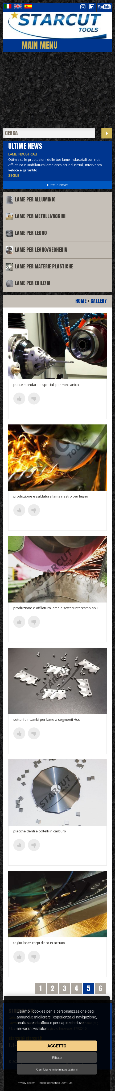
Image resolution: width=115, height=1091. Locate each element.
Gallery (99, 301)
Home (81, 301)
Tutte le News (57, 184)
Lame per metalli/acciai (40, 216)
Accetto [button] (56, 1045)
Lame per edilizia (32, 283)
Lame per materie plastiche (44, 266)
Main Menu (40, 45)
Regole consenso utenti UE (55, 1083)
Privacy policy (26, 1083)
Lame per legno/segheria (41, 249)
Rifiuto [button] (57, 1058)
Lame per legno (31, 233)
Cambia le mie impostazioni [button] (56, 1069)
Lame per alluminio (35, 199)
